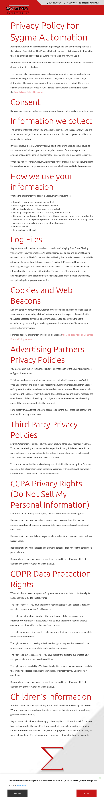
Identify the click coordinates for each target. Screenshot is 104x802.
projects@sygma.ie (90, 2)
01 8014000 (71, 2)
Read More (21, 785)
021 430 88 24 (55, 2)
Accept (86, 793)
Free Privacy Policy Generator (28, 92)
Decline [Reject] (17, 793)
